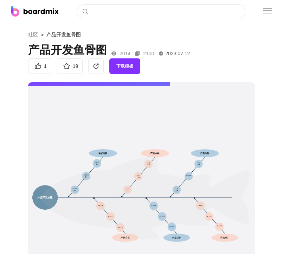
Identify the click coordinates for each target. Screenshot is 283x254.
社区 (33, 34)
